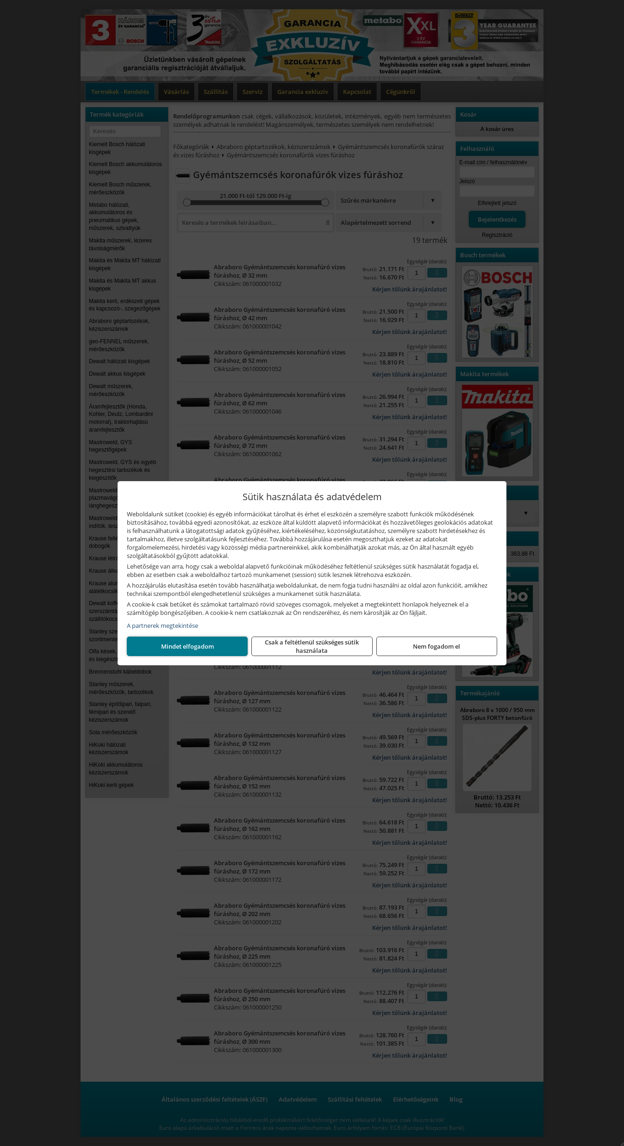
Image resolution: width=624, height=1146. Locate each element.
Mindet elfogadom (436, 646)
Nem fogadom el (187, 646)
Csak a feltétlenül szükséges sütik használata (312, 646)
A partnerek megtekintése (162, 625)
